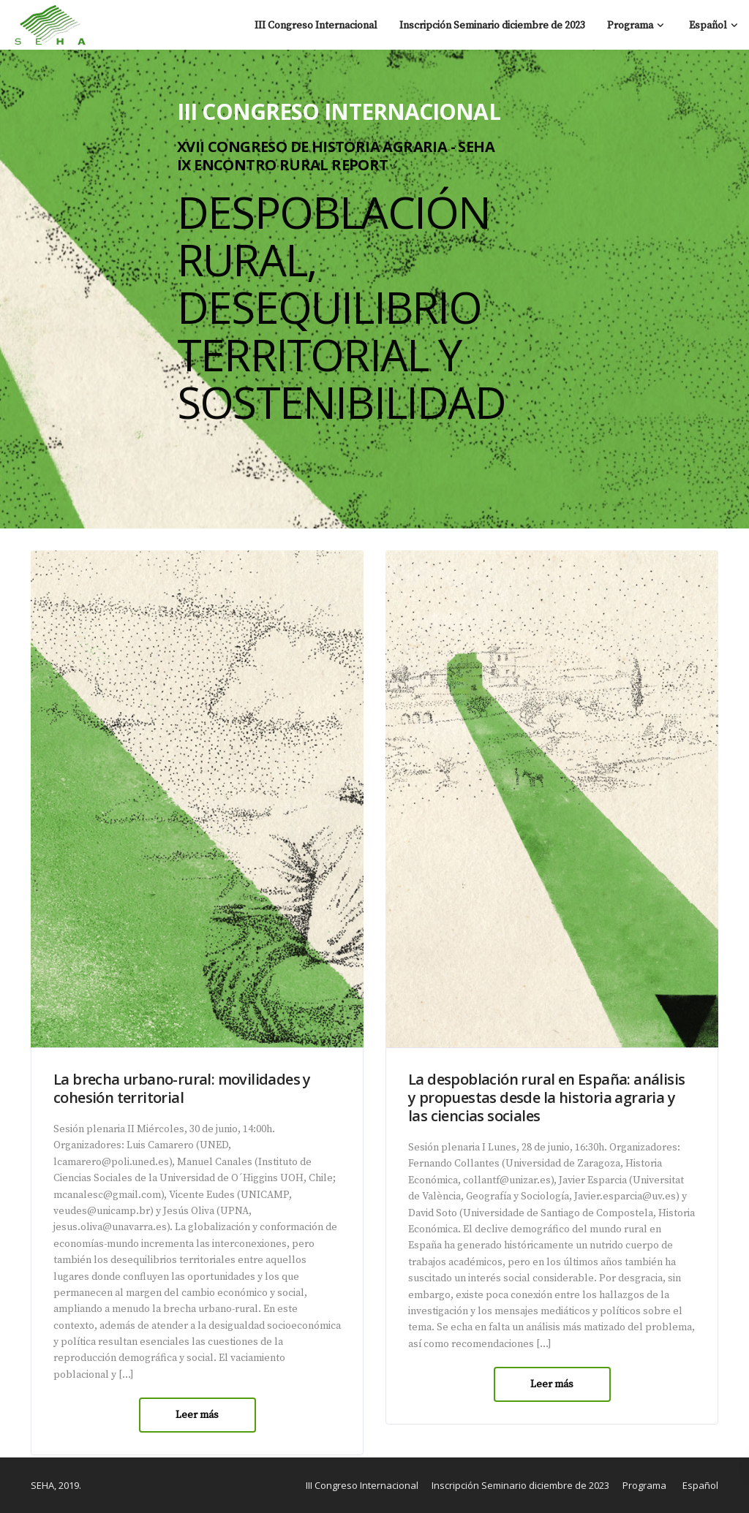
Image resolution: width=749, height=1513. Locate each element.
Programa (630, 25)
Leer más (197, 1415)
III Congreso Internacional (316, 25)
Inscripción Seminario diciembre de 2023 (492, 25)
